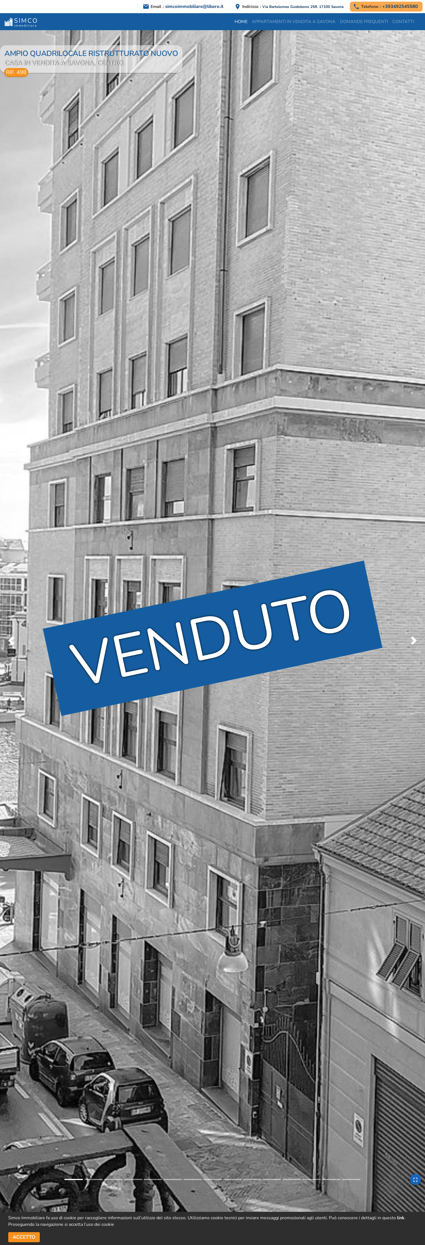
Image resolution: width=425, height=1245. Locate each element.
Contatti (403, 22)
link (400, 1218)
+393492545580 (400, 6)
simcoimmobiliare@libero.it (194, 6)
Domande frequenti (364, 22)
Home (241, 22)
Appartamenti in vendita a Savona (294, 22)
